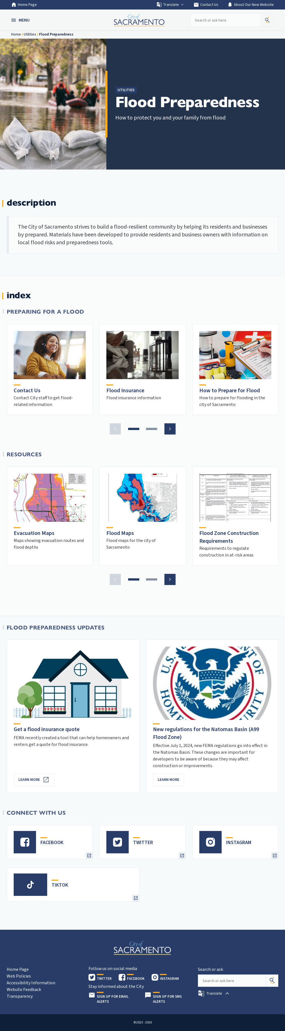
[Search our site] (225, 20)
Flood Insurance (125, 390)
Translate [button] (170, 5)
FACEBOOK (51, 842)
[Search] (272, 980)
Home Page (24, 5)
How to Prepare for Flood (229, 390)
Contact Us (205, 4)
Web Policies (19, 976)
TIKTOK (60, 885)
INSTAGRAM (238, 842)
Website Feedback (24, 990)
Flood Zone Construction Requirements (229, 537)
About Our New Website (250, 4)
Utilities (30, 34)
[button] (21, 20)
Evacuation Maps (34, 533)
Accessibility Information (31, 983)
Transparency (20, 996)
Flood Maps (120, 533)
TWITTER (143, 842)
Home (16, 34)
